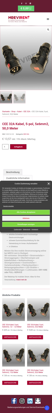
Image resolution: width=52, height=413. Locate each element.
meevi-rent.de (21, 280)
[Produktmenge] (5, 147)
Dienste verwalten (8, 206)
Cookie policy (18, 229)
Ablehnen (26, 218)
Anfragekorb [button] (10, 338)
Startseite (6, 112)
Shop (13, 112)
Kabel (19, 112)
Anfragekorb (18, 147)
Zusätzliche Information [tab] (18, 178)
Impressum (35, 229)
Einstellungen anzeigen (26, 224)
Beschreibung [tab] (13, 172)
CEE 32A (26, 112)
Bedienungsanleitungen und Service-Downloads (26, 408)
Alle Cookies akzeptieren (26, 212)
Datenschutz (26, 229)
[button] (49, 184)
